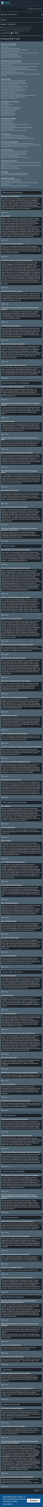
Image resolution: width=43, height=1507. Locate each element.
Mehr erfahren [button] (8, 1504)
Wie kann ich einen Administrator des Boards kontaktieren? (15, 185)
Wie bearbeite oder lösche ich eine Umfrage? (11, 87)
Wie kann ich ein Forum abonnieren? (9, 166)
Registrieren (11, 24)
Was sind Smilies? (5, 106)
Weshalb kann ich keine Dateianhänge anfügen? (12, 90)
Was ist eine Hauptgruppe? (7, 128)
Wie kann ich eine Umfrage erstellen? (10, 85)
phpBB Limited (7, 463)
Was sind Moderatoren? (6, 121)
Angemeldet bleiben (6, 33)
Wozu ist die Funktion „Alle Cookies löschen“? (12, 57)
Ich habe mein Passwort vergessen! (9, 54)
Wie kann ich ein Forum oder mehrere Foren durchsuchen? (15, 151)
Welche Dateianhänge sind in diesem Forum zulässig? (13, 173)
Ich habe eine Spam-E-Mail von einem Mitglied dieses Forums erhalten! (17, 138)
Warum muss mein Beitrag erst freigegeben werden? (13, 96)
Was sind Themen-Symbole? (8, 115)
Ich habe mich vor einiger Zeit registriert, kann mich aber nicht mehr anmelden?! (19, 52)
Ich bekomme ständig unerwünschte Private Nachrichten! (14, 137)
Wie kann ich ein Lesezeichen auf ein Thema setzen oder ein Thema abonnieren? (20, 165)
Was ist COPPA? (5, 47)
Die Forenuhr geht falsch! (7, 65)
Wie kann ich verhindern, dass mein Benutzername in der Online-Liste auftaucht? (20, 63)
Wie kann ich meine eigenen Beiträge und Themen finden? (14, 157)
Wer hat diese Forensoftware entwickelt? (10, 179)
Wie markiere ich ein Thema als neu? (9, 98)
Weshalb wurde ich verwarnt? (8, 92)
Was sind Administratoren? (7, 120)
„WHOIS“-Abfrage (6, 1450)
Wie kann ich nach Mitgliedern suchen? (10, 155)
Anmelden (3, 24)
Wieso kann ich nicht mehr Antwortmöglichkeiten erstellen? (15, 86)
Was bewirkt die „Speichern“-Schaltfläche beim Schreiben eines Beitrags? (18, 95)
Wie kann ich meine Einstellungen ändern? (11, 62)
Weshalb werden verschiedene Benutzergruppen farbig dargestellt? (16, 127)
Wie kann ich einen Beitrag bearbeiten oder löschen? (13, 82)
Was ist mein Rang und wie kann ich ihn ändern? (12, 72)
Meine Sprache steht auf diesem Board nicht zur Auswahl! (14, 68)
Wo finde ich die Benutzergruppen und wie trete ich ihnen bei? (15, 124)
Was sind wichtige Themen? (7, 112)
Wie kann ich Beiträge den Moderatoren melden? (12, 93)
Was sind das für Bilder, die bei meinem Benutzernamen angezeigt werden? (18, 69)
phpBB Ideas (37, 1430)
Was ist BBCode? (5, 103)
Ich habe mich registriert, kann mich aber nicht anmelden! (14, 49)
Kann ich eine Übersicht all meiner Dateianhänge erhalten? (15, 174)
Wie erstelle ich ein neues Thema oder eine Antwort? (13, 80)
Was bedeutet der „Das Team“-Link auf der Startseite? (13, 130)
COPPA (15, 266)
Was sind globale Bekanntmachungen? (10, 109)
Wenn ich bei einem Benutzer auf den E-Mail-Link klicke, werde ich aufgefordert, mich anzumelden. (21, 74)
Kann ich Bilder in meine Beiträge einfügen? (11, 107)
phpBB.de (18, 463)
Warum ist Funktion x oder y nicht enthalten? (11, 181)
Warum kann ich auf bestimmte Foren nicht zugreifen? (13, 89)
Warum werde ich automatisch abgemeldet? (11, 55)
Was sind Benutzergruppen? (7, 123)
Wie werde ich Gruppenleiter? (8, 126)
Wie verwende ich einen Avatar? (8, 71)
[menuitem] (39, 9)
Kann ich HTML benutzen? (7, 104)
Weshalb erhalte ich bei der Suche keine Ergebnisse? (13, 152)
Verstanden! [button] (33, 1500)
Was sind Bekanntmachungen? (8, 110)
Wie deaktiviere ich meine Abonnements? (10, 168)
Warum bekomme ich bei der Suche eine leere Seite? (13, 154)
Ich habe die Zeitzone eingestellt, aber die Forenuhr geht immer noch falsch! (19, 66)
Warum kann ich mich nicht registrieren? (10, 48)
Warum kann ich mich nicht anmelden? (10, 51)
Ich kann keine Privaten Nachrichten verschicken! (12, 135)
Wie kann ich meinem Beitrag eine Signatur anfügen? (13, 83)
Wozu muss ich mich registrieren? (9, 45)
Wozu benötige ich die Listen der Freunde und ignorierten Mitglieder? (17, 143)
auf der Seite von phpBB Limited (10, 1417)
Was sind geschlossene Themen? (9, 113)
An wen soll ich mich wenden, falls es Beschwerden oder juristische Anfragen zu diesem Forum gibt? (19, 183)
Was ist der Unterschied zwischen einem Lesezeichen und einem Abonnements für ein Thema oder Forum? (21, 163)
